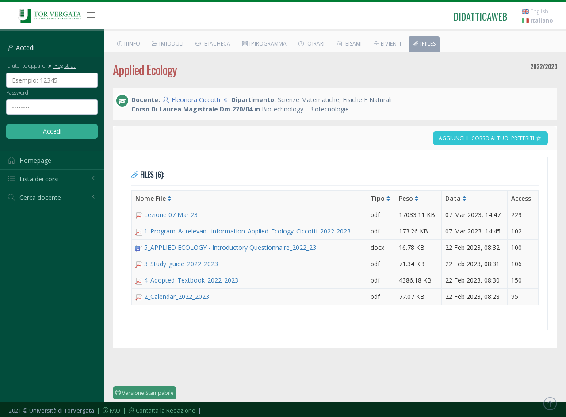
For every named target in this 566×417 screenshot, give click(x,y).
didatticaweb (480, 16)
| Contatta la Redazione (158, 410)
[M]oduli (167, 43)
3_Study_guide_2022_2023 (181, 264)
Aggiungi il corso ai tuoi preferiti (490, 138)
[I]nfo (128, 43)
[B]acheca (212, 43)
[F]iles (424, 43)
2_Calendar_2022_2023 (176, 296)
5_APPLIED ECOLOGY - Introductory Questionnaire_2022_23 (230, 247)
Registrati (61, 65)
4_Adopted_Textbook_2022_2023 (191, 280)
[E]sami (349, 43)
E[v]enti (387, 43)
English (535, 11)
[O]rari (311, 43)
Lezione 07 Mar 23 (171, 214)
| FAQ (108, 410)
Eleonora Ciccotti (196, 100)
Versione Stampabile (144, 393)
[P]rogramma (264, 43)
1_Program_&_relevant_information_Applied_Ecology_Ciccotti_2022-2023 (247, 231)
